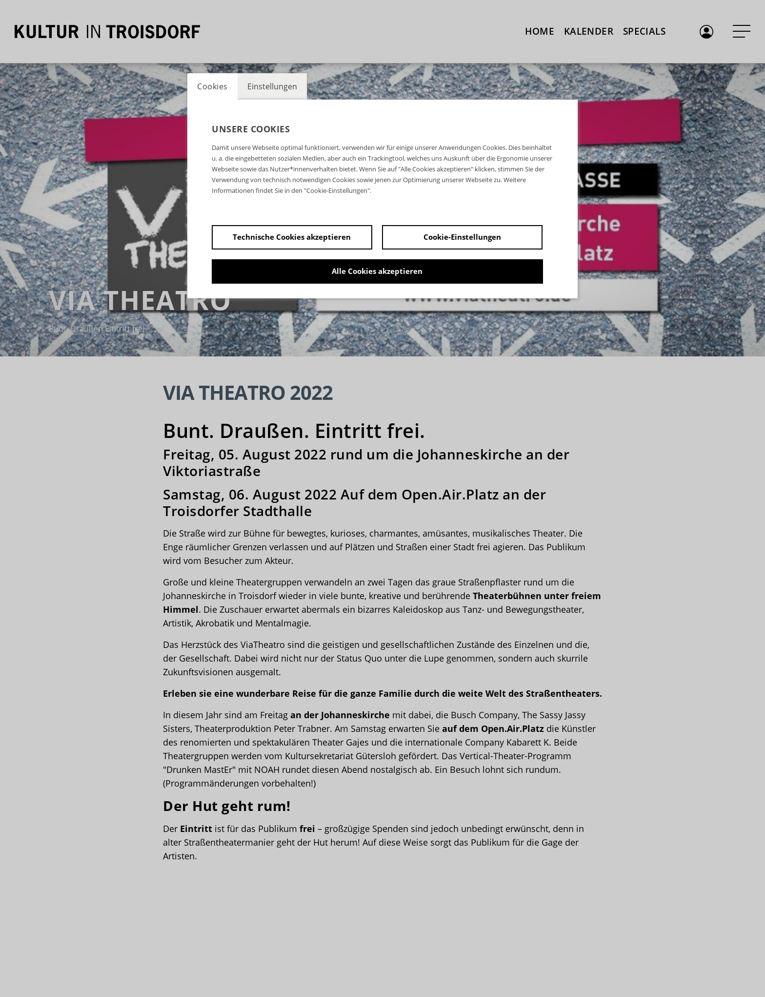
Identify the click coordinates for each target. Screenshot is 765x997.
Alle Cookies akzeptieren (377, 271)
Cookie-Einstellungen (462, 237)
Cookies (212, 86)
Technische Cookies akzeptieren (292, 237)
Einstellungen (272, 86)
